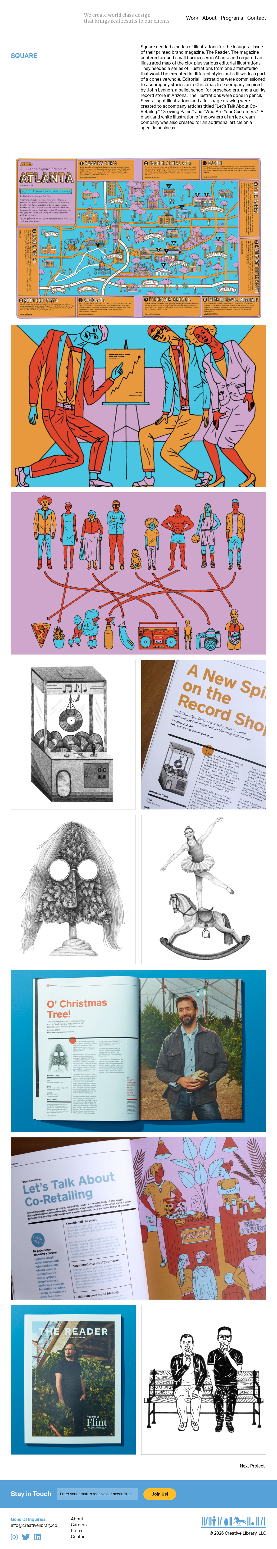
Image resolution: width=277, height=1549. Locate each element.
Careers (79, 1525)
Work (192, 18)
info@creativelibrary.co (34, 1525)
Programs (232, 18)
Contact (256, 18)
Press (76, 1531)
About (209, 18)
